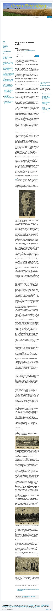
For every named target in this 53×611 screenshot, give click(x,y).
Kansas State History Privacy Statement (26, 604)
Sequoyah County (45, 104)
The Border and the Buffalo (8, 79)
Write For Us (5, 48)
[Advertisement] (27, 31)
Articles (4, 42)
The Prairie (5, 58)
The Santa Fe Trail (45, 99)
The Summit (44, 98)
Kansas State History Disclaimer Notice (9, 604)
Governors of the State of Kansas (8, 71)
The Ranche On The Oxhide (8, 73)
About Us (4, 47)
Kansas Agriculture (24, 51)
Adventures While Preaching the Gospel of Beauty (8, 75)
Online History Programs (45, 85)
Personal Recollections (7, 59)
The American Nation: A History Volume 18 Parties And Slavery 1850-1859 (8, 85)
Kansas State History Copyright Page (30, 607)
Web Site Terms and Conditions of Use (41, 604)
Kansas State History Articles (29, 50)
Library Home (5, 53)
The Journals (5, 56)
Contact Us (5, 50)
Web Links (5, 43)
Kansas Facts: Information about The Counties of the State (8, 63)
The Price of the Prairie (7, 61)
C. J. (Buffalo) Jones (46, 101)
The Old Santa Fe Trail (7, 57)
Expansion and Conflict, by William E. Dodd (8, 69)
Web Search (5, 46)
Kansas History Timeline (7, 54)
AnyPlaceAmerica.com (44, 87)
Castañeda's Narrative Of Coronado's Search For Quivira (8, 82)
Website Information (7, 51)
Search (49, 17)
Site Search (5, 45)
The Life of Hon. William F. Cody (8, 77)
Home (4, 41)
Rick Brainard (30, 605)
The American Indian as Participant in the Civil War (8, 66)
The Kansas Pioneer (46, 97)
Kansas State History (39, 606)
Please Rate (17, 56)
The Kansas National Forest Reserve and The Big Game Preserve (46, 95)
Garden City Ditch (20, 132)
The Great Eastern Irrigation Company (23, 321)
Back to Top (48, 609)
